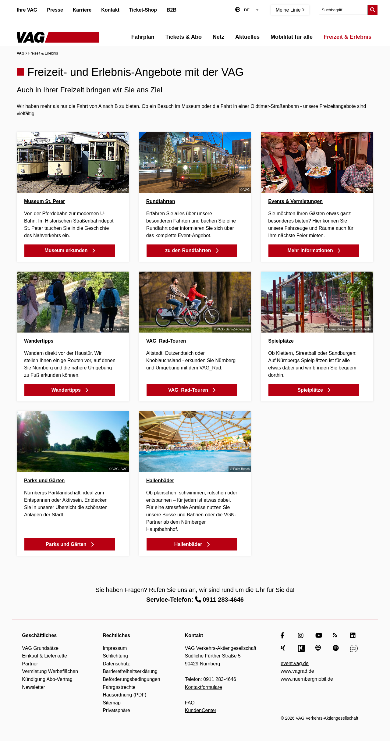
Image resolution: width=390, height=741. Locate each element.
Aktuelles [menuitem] (247, 37)
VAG (21, 53)
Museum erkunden (69, 250)
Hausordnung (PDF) (124, 694)
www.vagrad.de (297, 671)
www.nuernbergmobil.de (307, 679)
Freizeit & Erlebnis (43, 53)
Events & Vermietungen (295, 201)
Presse (55, 9)
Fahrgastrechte (119, 687)
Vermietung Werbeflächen (50, 671)
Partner (30, 663)
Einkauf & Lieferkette (44, 655)
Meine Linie (290, 9)
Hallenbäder (160, 480)
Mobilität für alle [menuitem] (292, 37)
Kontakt (110, 9)
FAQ (190, 702)
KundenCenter (200, 710)
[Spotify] (336, 648)
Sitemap (112, 702)
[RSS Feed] (336, 635)
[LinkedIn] (354, 635)
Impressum (115, 648)
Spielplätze (281, 341)
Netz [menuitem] (218, 37)
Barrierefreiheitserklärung (130, 671)
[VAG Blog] (354, 648)
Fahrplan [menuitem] (142, 37)
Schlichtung (115, 655)
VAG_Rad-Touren (166, 341)
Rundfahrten (160, 201)
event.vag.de (295, 663)
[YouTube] (319, 635)
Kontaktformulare (203, 687)
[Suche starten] (373, 10)
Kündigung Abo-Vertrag (47, 679)
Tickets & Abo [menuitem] (183, 37)
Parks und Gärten (44, 480)
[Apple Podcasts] (319, 648)
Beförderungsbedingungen (131, 679)
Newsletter (33, 687)
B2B (171, 9)
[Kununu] (302, 648)
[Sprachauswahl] (251, 10)
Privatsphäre (116, 710)
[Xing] (284, 648)
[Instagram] (302, 635)
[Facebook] (284, 635)
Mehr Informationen (313, 250)
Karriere (82, 9)
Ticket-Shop (143, 9)
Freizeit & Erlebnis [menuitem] (347, 37)
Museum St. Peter (44, 201)
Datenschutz (116, 663)
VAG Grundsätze (40, 648)
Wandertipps (38, 341)
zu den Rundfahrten (191, 250)
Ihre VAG (27, 9)
